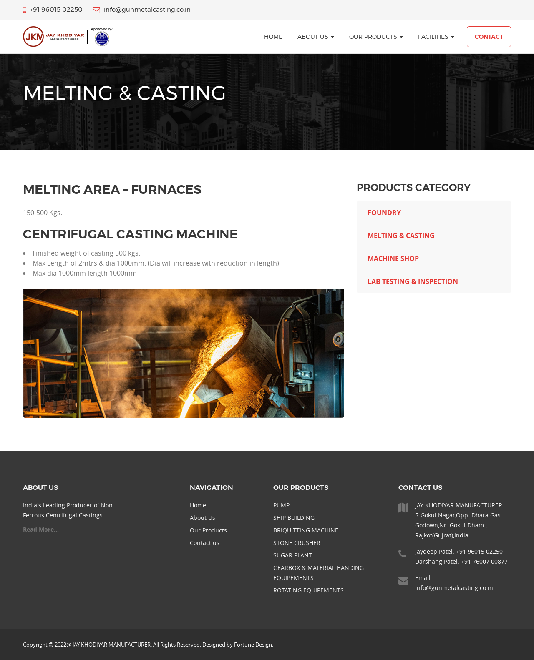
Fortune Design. (253, 644)
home (273, 37)
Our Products (376, 37)
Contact (489, 37)
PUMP (281, 505)
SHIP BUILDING (294, 518)
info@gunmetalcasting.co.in (454, 588)
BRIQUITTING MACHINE (305, 530)
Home (198, 505)
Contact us (204, 543)
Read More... (41, 529)
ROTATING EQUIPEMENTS (308, 590)
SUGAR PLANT (292, 555)
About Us (315, 37)
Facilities (436, 37)
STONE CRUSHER (296, 543)
